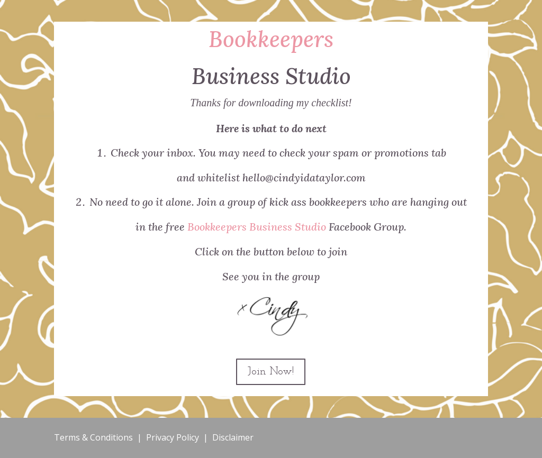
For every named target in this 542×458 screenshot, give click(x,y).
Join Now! (271, 372)
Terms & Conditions (93, 437)
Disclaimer (233, 437)
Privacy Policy (172, 437)
